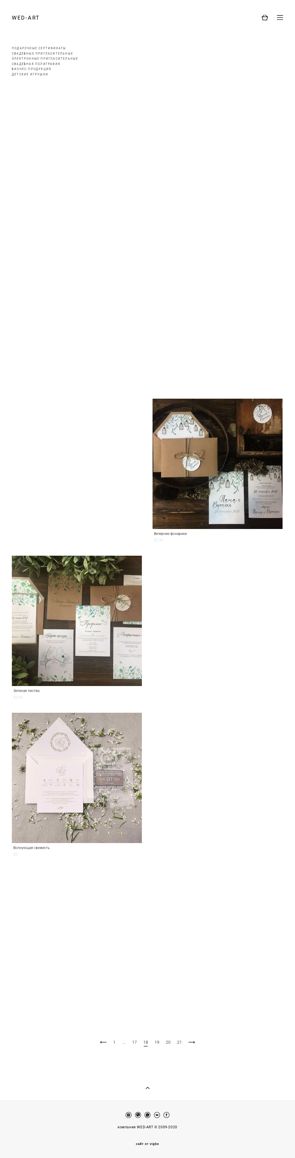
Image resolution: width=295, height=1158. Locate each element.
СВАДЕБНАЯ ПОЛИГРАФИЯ (36, 64)
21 (179, 1042)
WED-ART (26, 17)
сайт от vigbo (147, 1144)
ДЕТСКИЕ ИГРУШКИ (30, 74)
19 (157, 1042)
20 (168, 1042)
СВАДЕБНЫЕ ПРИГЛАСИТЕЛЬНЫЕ (42, 54)
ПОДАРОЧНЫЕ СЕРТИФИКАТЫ (39, 48)
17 (134, 1042)
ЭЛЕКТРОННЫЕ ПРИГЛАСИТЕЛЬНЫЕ (45, 59)
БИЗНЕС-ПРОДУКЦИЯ (31, 69)
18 (145, 1042)
